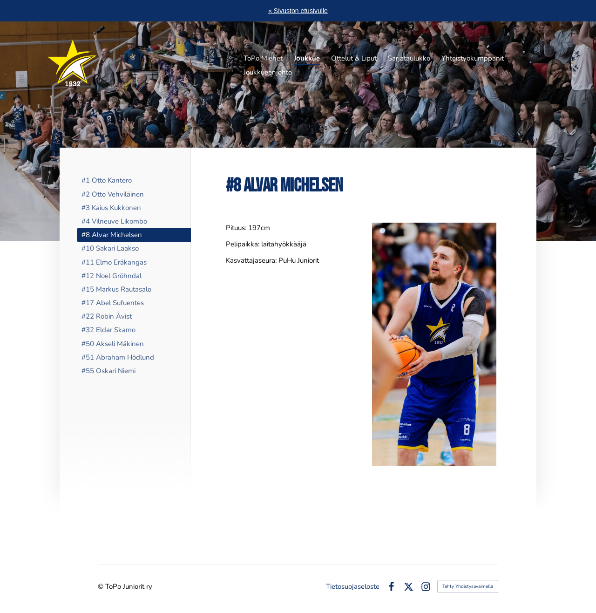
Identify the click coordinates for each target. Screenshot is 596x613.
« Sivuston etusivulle (298, 10)
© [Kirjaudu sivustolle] (101, 586)
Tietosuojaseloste (352, 586)
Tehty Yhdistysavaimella (467, 586)
